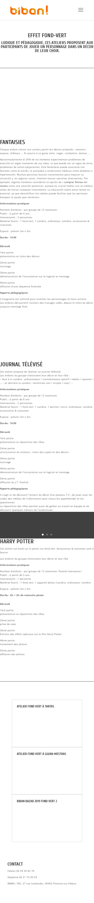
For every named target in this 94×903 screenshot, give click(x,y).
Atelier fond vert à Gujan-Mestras (41, 754)
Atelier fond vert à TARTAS (35, 706)
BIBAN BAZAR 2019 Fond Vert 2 (37, 801)
